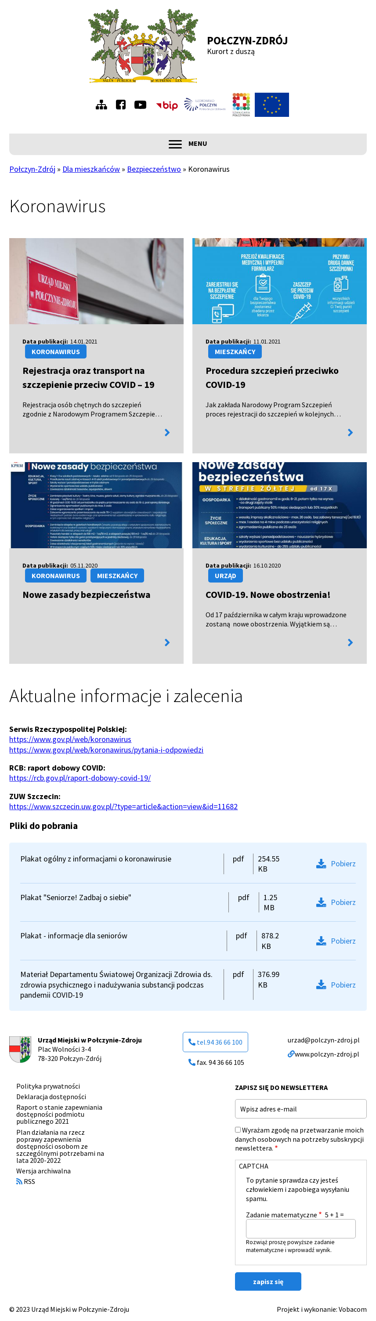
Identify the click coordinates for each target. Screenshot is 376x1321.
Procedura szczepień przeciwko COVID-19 (272, 377)
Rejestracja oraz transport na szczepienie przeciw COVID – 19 (88, 377)
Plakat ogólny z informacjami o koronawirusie (95, 859)
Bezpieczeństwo (154, 169)
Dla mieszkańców (91, 169)
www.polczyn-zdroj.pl (323, 1054)
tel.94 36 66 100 (215, 1042)
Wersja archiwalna (43, 1170)
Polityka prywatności (48, 1086)
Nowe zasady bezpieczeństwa (86, 594)
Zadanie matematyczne (281, 1214)
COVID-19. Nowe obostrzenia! (268, 594)
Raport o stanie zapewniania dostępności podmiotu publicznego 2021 (59, 1114)
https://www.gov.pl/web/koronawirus (70, 739)
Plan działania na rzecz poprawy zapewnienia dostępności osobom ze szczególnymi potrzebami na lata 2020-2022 (60, 1146)
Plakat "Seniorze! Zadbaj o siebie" (75, 897)
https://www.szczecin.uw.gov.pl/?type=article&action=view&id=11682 (123, 806)
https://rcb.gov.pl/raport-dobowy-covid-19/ (80, 778)
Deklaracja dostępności (51, 1096)
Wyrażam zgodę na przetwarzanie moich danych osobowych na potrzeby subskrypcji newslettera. (299, 1139)
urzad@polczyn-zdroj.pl (324, 1039)
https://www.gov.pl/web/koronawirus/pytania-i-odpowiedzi (106, 750)
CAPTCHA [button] (253, 1166)
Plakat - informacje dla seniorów (73, 935)
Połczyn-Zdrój (247, 40)
